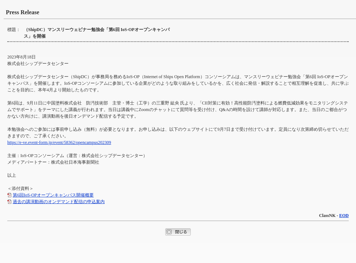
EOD (344, 215)
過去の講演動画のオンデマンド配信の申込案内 (59, 201)
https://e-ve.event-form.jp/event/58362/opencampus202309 (59, 142)
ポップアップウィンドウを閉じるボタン (178, 232)
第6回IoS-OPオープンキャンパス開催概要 (53, 195)
